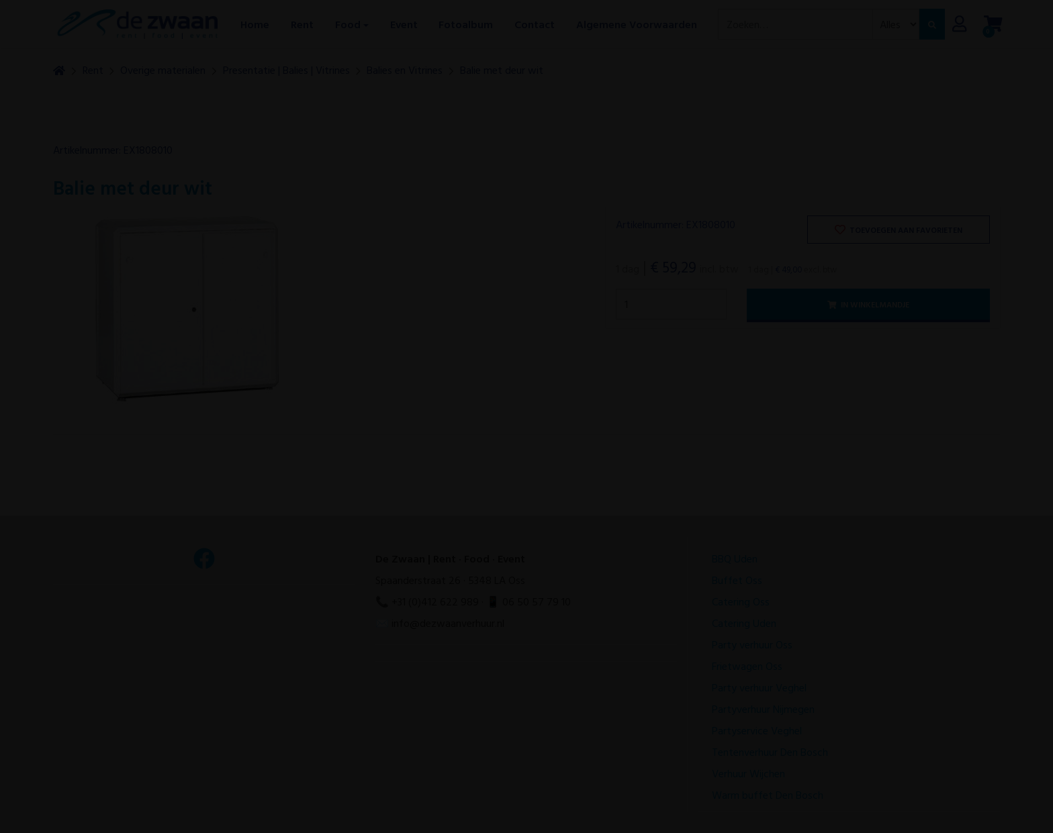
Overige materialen (162, 70)
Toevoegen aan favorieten (898, 230)
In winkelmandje (868, 304)
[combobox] (795, 24)
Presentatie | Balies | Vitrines (286, 70)
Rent (93, 70)
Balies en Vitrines (405, 70)
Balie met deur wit (501, 70)
